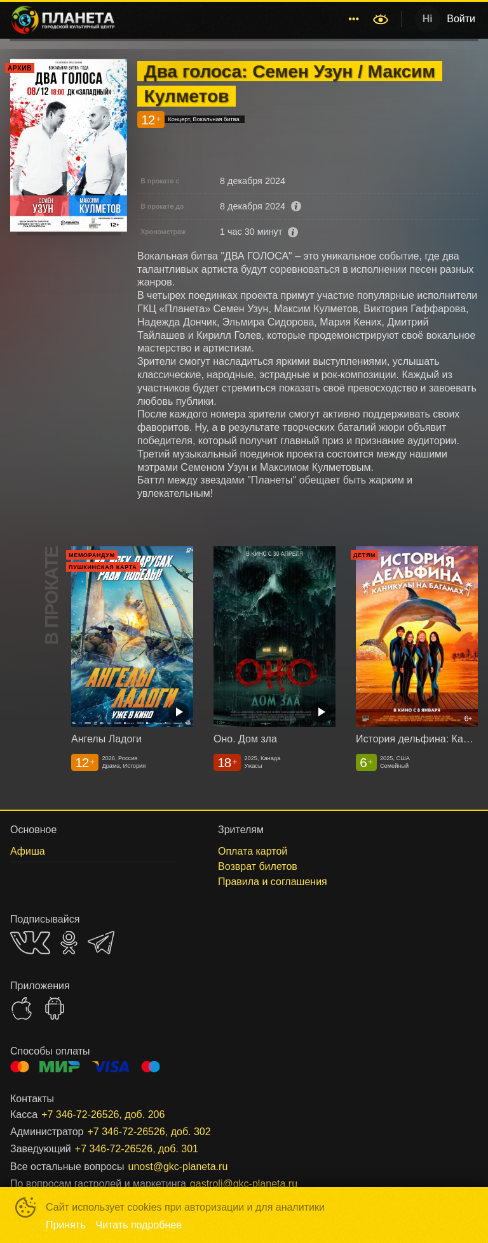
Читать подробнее (139, 1225)
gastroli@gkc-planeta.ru (243, 1183)
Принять (66, 1225)
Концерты (262, 18)
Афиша (317, 18)
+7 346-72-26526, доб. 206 (103, 1114)
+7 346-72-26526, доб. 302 (148, 1131)
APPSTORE (21, 1008)
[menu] (246, 19)
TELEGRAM (101, 942)
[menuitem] (195, 19)
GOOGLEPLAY (54, 1008)
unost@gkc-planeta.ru (178, 1166)
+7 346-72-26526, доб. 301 (136, 1148)
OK (69, 942)
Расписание (195, 18)
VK (30, 942)
